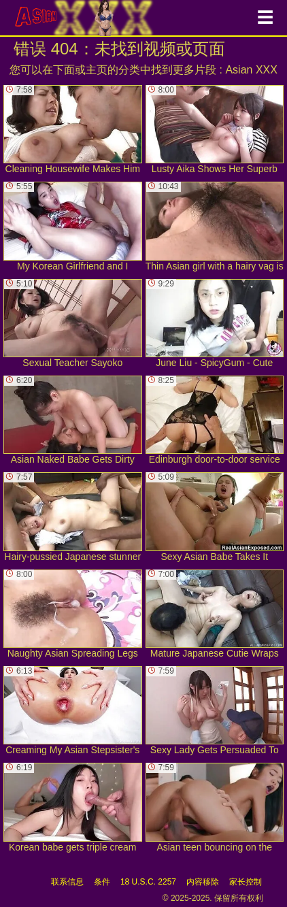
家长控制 (245, 882)
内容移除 (202, 882)
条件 (102, 882)
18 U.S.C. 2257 (148, 882)
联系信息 (67, 882)
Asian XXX (251, 70)
